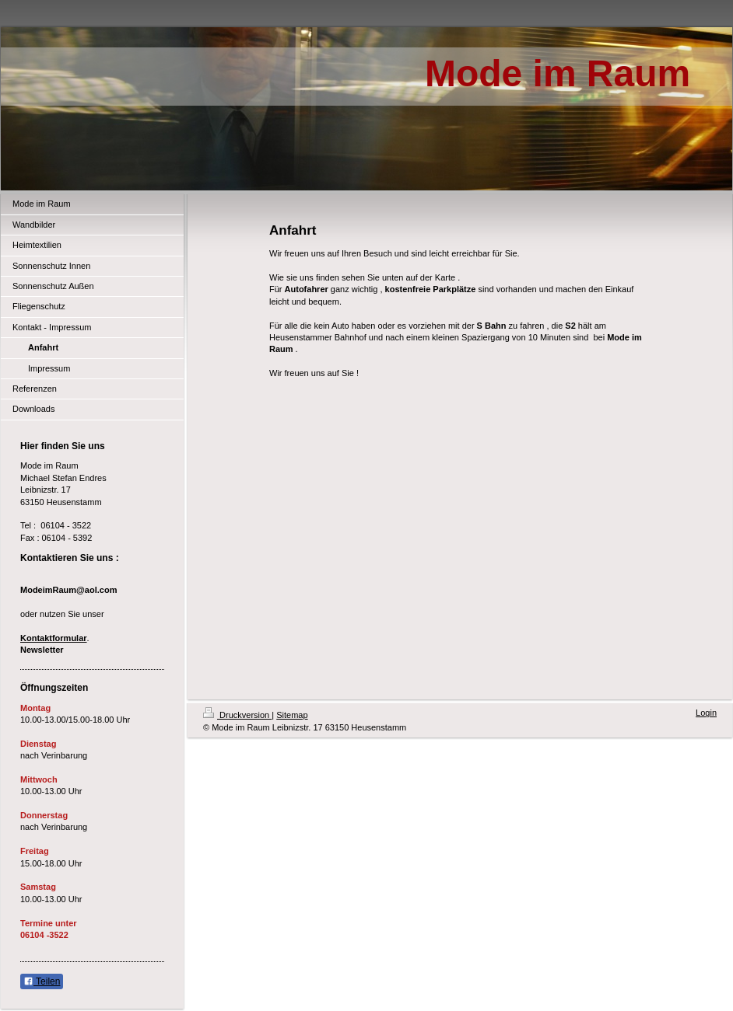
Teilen (41, 981)
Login (706, 712)
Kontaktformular (53, 638)
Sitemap (291, 715)
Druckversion (237, 715)
